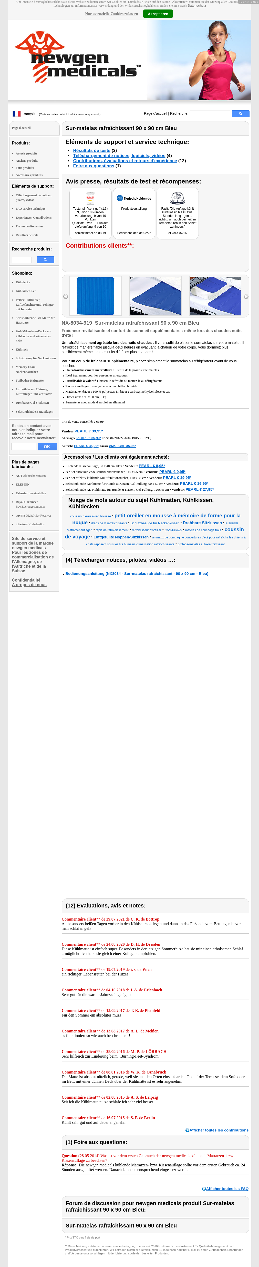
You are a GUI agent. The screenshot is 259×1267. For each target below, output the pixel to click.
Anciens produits (27, 160)
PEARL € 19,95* (177, 477)
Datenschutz (197, 5)
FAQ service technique (31, 208)
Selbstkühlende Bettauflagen (34, 411)
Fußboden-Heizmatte (30, 380)
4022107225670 (120, 438)
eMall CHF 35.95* (122, 446)
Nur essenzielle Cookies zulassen (111, 14)
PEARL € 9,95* (172, 471)
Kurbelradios (30, 524)
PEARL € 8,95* (152, 465)
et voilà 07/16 (177, 233)
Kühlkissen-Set (26, 291)
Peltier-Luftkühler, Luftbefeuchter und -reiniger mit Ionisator (35, 304)
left (65, 296)
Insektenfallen (31, 493)
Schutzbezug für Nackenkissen (36, 358)
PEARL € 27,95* (199, 489)
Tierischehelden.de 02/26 (134, 233)
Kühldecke (23, 282)
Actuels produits (26, 153)
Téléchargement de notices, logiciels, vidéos (119, 155)
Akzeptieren (158, 14)
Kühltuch (22, 349)
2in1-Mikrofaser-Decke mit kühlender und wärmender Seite (33, 336)
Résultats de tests (27, 235)
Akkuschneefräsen (31, 476)
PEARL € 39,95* (89, 431)
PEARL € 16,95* (194, 483)
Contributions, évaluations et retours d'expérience (125, 160)
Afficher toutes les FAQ (227, 1188)
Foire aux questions (94, 165)
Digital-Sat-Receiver (33, 515)
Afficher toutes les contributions (219, 1130)
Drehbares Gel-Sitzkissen (32, 402)
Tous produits (25, 168)
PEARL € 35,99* (88, 438)
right (246, 296)
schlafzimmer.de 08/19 (90, 233)
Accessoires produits (29, 175)
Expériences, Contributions (34, 217)
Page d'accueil (155, 113)
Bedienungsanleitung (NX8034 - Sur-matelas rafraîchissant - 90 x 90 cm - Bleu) (137, 573)
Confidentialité (26, 580)
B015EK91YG (141, 438)
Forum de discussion (29, 226)
